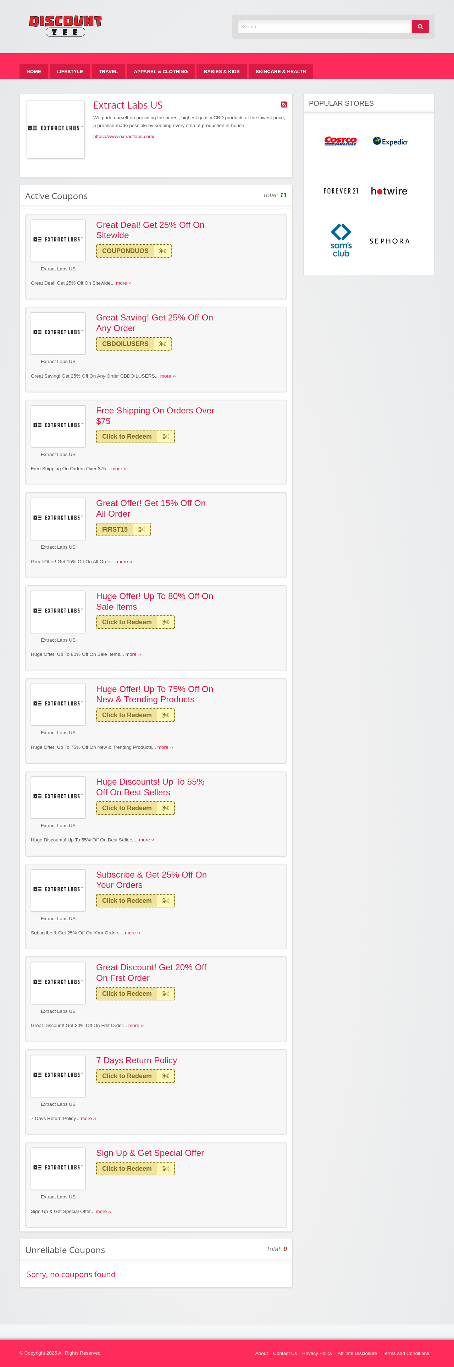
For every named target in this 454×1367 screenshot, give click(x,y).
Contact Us (285, 1353)
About (261, 1353)
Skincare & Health (281, 71)
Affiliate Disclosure (357, 1353)
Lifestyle (70, 71)
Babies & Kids (221, 71)
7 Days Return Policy (136, 1060)
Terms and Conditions (406, 1353)
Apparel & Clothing (161, 71)
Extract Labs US (58, 268)
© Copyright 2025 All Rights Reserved (60, 1353)
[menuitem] (34, 71)
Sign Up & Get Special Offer (150, 1153)
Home (34, 71)
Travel (108, 71)
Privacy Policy (317, 1353)
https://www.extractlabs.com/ (123, 136)
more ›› (124, 283)
